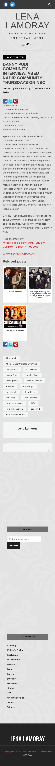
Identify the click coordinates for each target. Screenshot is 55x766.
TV (9, 692)
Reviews (12, 683)
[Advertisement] (27, 487)
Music (10, 669)
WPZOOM (27, 755)
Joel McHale (11, 392)
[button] (28, 44)
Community (31, 369)
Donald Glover (32, 375)
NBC (33, 403)
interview (10, 386)
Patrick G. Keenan (14, 409)
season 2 (35, 409)
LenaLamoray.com (14, 403)
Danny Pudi (11, 375)
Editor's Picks (15, 650)
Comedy (12, 645)
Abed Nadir (11, 358)
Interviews (13, 659)
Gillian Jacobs (12, 380)
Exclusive (12, 654)
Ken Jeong (11, 397)
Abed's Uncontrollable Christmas (21, 363)
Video (10, 702)
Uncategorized (14, 57)
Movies (11, 664)
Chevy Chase (12, 369)
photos (11, 678)
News (10, 673)
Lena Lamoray (23, 88)
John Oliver (30, 392)
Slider (10, 688)
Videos (11, 707)
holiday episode (34, 380)
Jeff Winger (28, 386)
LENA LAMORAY (27, 21)
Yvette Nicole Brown (15, 414)
